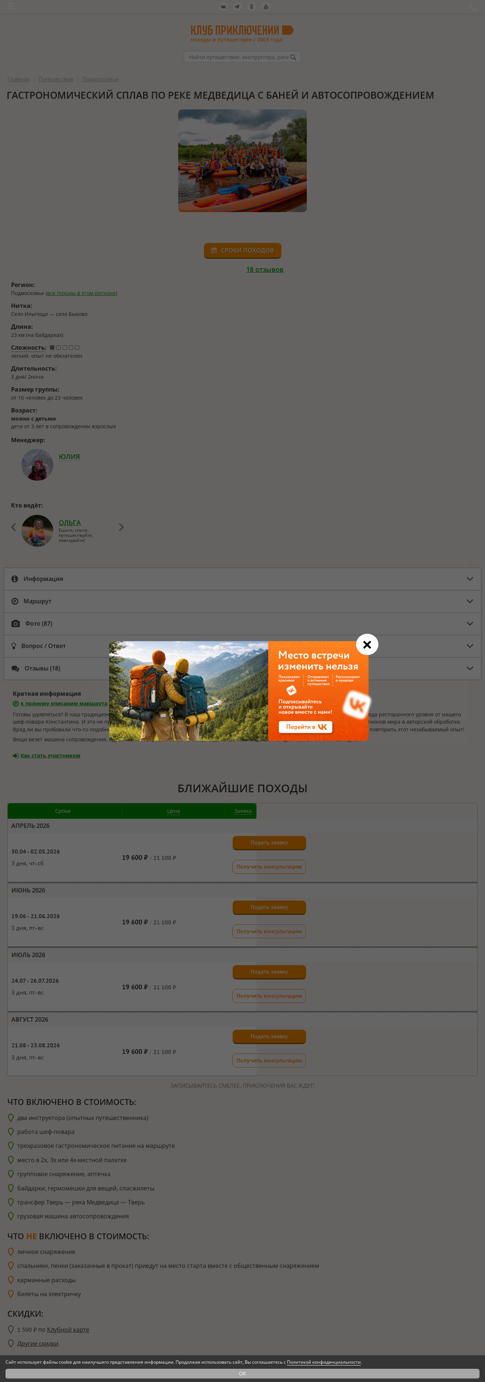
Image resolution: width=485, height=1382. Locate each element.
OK (242, 1373)
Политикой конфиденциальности (324, 1362)
